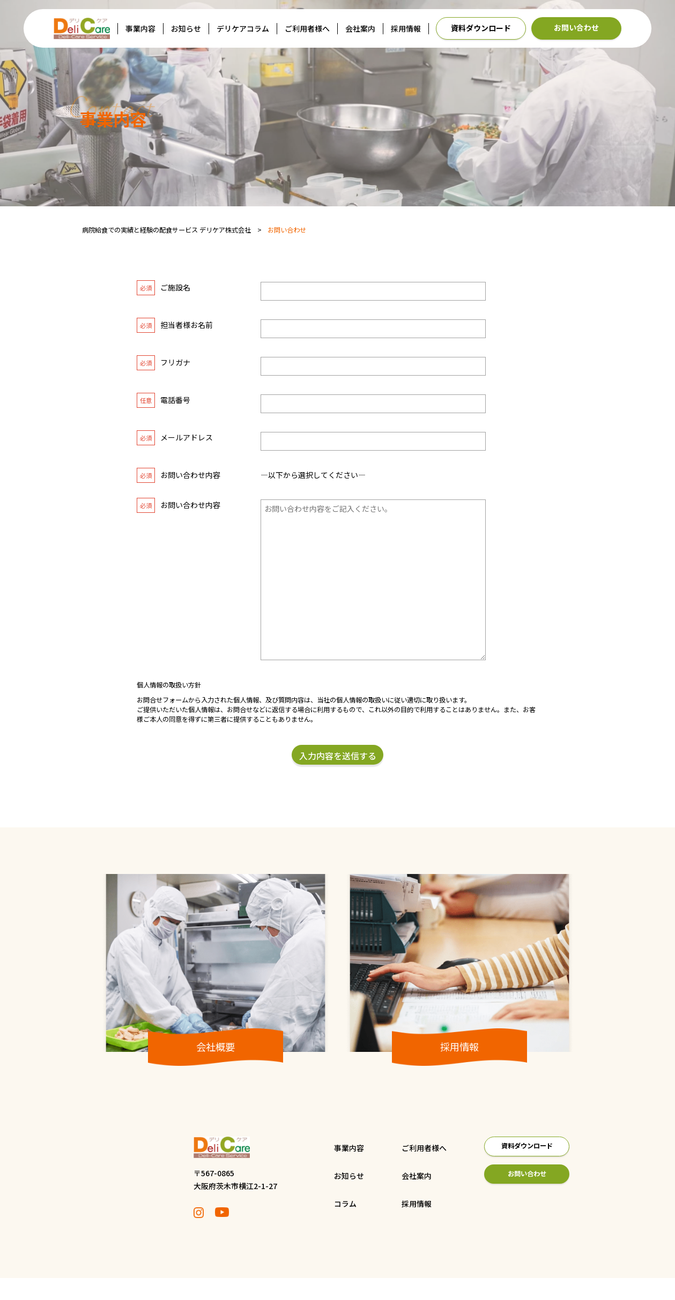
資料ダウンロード (481, 28)
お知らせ (186, 28)
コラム (307, 1225)
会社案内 (360, 28)
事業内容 (140, 28)
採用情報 (406, 28)
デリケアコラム (243, 28)
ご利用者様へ (307, 28)
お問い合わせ (576, 27)
